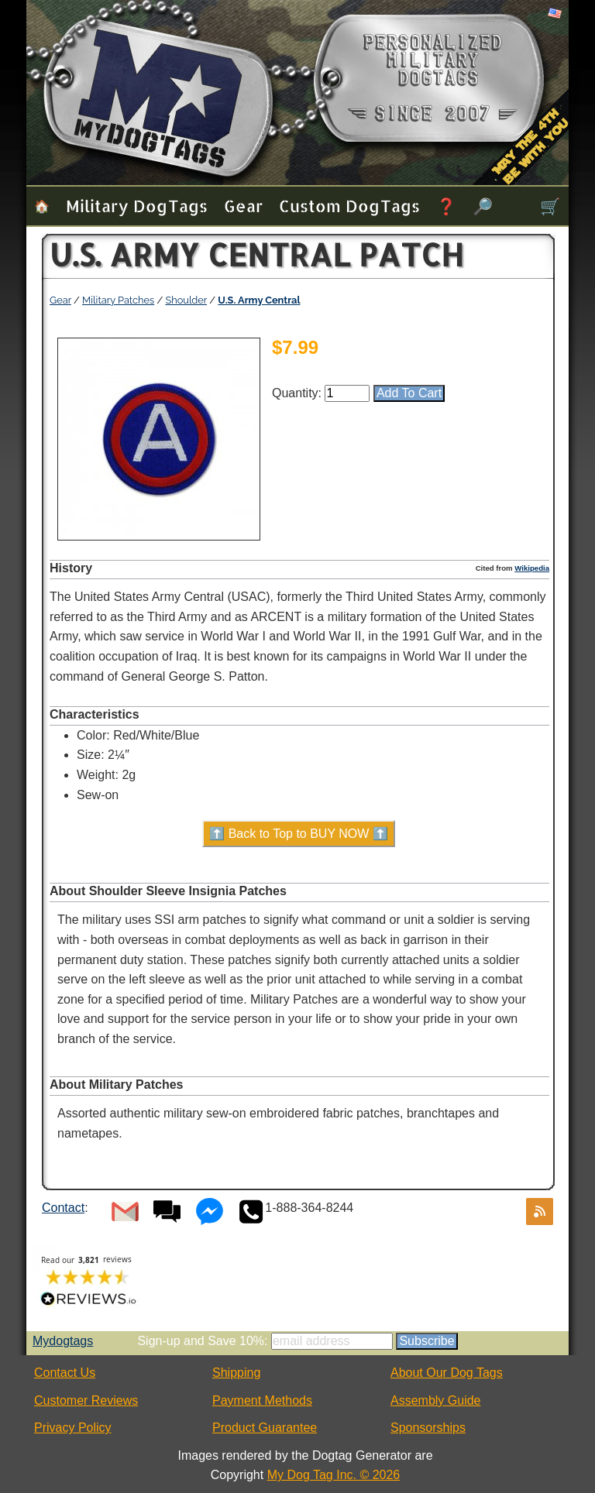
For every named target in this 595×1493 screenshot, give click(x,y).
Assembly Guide (435, 1400)
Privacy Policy (73, 1427)
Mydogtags (63, 1340)
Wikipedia (531, 568)
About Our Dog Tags (446, 1372)
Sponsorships (428, 1427)
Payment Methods (262, 1400)
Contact (63, 1207)
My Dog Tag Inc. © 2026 (334, 1474)
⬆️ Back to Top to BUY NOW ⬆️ (298, 833)
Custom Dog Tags (349, 205)
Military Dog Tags (137, 205)
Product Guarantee (264, 1427)
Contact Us (64, 1372)
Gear (243, 205)
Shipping (236, 1372)
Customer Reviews (86, 1400)
